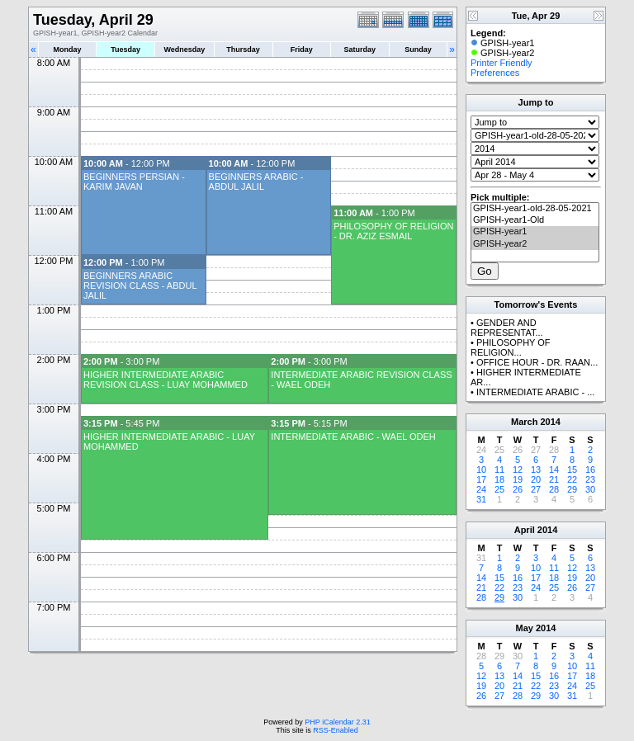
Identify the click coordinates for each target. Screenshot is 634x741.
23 (590, 479)
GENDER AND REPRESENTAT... (507, 327)
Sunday (418, 49)
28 (554, 489)
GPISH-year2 (535, 244)
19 (518, 479)
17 (481, 479)
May (524, 628)
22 (572, 479)
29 (572, 489)
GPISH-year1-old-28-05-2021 (535, 209)
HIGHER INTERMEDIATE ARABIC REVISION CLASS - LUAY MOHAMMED (165, 379)
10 (481, 469)
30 (590, 489)
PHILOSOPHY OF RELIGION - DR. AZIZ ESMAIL (393, 231)
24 (481, 489)
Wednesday (184, 49)
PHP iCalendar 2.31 (337, 722)
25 (499, 489)
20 (536, 479)
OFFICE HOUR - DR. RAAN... (537, 362)
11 (499, 469)
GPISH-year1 (535, 232)
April (524, 530)
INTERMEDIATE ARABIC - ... (535, 392)
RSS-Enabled (335, 730)
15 (572, 469)
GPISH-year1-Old (535, 220)
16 (590, 469)
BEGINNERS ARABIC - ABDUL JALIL (256, 181)
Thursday (243, 49)
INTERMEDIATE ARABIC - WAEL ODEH (353, 436)
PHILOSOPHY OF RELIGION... (511, 347)
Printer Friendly (501, 63)
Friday (302, 49)
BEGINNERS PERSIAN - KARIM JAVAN (134, 181)
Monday (68, 49)
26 (518, 489)
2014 (550, 422)
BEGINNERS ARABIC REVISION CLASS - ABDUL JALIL (139, 285)
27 (536, 489)
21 (554, 479)
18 (499, 479)
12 (518, 469)
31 (481, 499)
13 (536, 469)
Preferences (495, 73)
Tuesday (125, 49)
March (524, 422)
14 (554, 469)
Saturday (360, 49)
